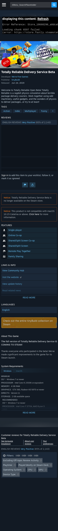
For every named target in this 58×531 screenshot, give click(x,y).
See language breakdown (7, 444)
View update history (12, 285)
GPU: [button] (41, 471)
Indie (17, 113)
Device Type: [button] (9, 476)
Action (6, 113)
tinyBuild (16, 81)
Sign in (4, 177)
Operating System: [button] (12, 471)
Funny (44, 113)
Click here (34, 216)
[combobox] (31, 4)
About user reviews (29, 444)
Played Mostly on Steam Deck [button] (34, 467)
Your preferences (48, 444)
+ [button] (52, 113)
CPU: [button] (30, 471)
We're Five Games (20, 78)
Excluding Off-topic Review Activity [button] (21, 462)
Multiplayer (30, 113)
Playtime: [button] (8, 467)
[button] (29, 124)
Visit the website (12, 279)
